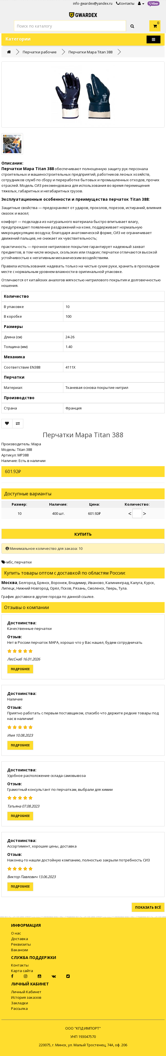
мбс (9, 562)
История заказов (26, 997)
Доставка (19, 938)
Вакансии (19, 949)
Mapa (36, 443)
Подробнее (20, 669)
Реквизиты (21, 944)
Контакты (125, 3)
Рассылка (19, 1008)
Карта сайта (22, 970)
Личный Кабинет (26, 991)
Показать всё (148, 907)
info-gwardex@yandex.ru (92, 3)
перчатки (23, 562)
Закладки (19, 1002)
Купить (83, 534)
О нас (16, 933)
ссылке (87, 596)
